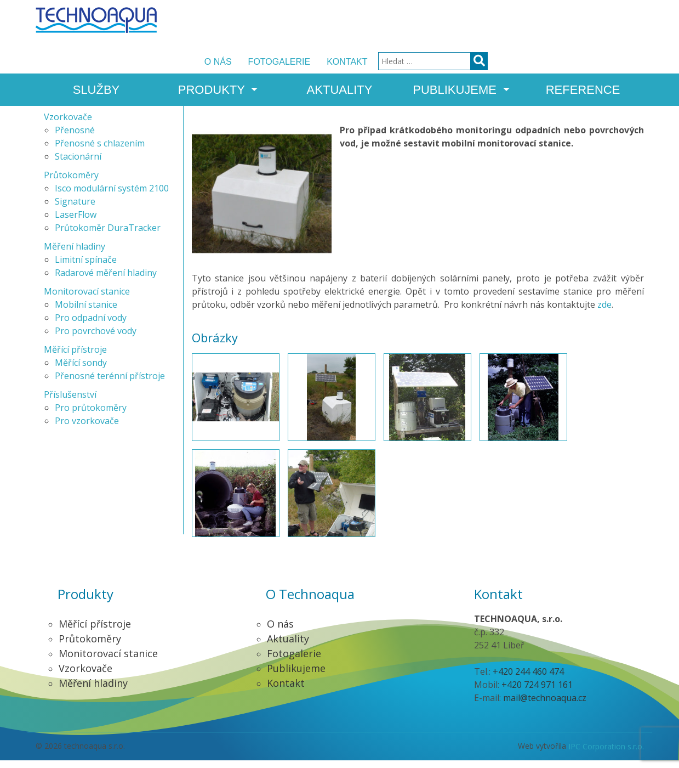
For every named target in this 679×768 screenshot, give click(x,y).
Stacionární (78, 164)
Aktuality (340, 58)
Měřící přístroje (75, 357)
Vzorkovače (68, 124)
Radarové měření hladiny (106, 280)
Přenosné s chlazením (100, 151)
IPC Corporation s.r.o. (606, 754)
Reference (583, 58)
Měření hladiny (74, 254)
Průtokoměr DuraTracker (108, 235)
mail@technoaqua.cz (544, 705)
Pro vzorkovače (87, 428)
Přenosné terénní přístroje (110, 383)
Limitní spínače (86, 267)
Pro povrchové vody (95, 338)
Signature (75, 209)
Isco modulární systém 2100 (112, 196)
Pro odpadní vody (91, 325)
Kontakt (503, 20)
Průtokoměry (71, 183)
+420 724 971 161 (537, 692)
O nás (374, 20)
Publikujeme (456, 58)
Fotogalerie (435, 20)
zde (604, 313)
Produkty (213, 58)
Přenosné (75, 138)
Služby (96, 58)
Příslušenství (70, 402)
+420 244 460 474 (528, 679)
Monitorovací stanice (87, 299)
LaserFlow (75, 222)
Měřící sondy (81, 370)
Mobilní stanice (86, 312)
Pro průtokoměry (91, 415)
